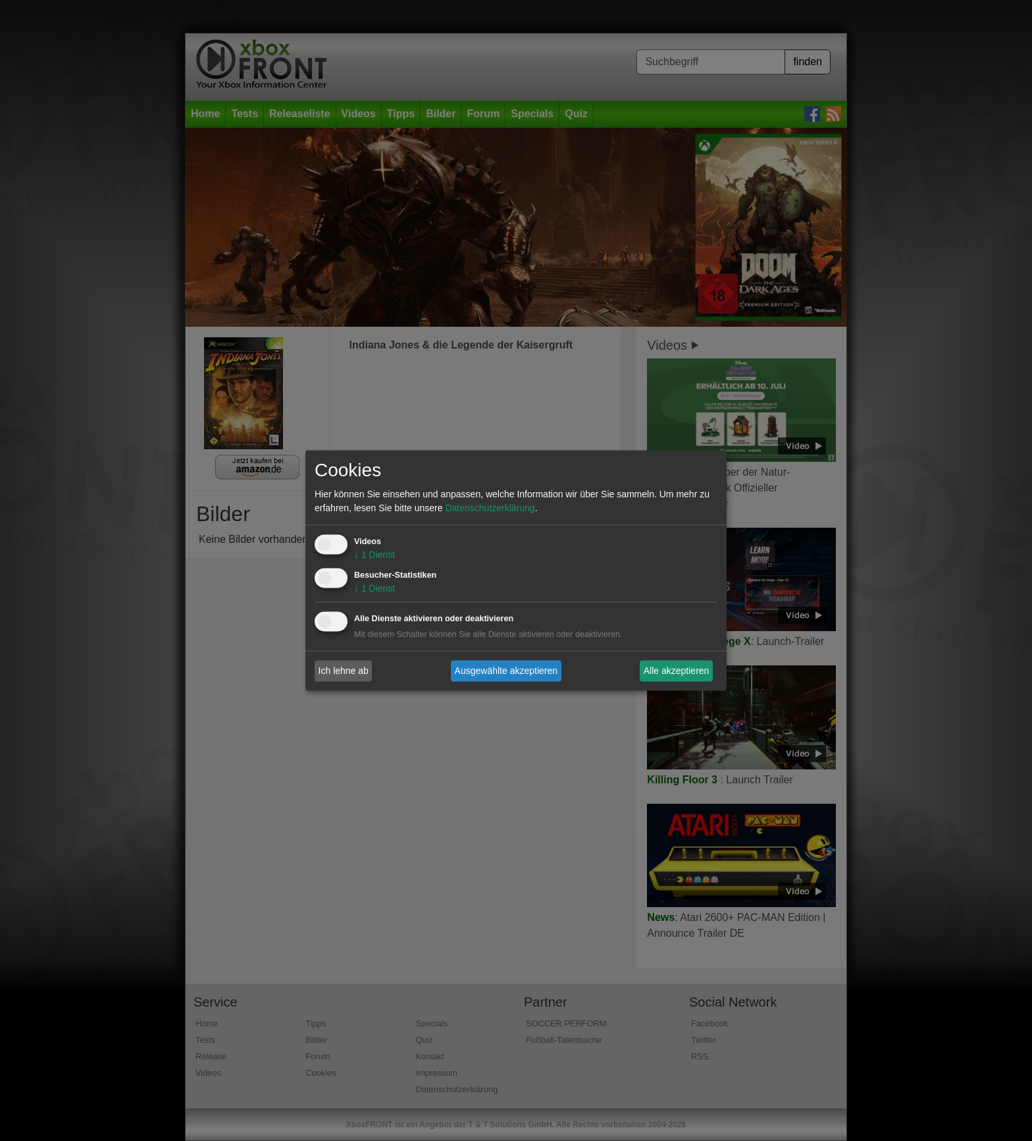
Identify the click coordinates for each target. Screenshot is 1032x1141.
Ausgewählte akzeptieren (506, 670)
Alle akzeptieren (677, 670)
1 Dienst (374, 555)
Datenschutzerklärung (489, 508)
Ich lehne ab (344, 670)
